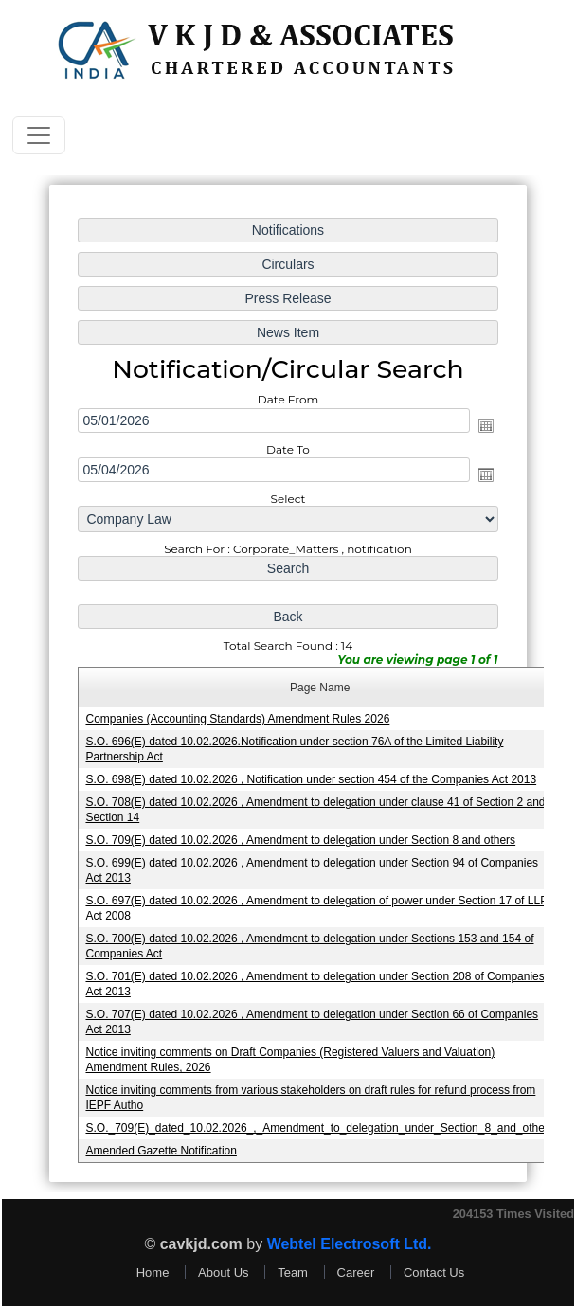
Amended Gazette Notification (163, 1143)
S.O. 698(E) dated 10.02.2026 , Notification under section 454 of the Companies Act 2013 (310, 778)
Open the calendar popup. (482, 430)
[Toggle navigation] (38, 135)
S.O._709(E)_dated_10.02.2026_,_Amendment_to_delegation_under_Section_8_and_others (319, 1120)
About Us (223, 1272)
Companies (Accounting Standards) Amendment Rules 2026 (238, 718)
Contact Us (434, 1272)
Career (356, 1272)
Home (153, 1272)
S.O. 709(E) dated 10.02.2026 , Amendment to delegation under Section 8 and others (300, 837)
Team (293, 1272)
